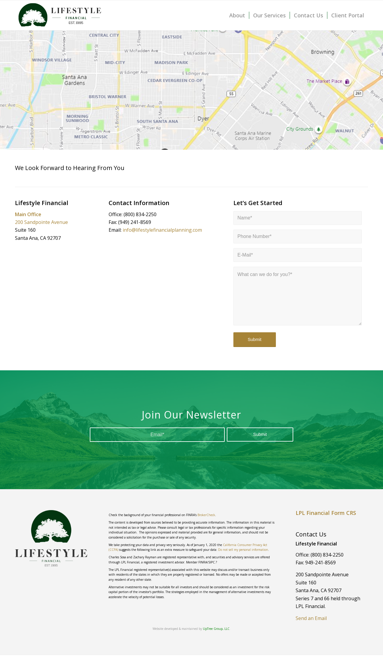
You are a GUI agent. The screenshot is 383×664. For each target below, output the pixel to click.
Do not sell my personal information (243, 550)
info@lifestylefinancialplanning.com (162, 230)
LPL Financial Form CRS (326, 512)
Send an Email (311, 618)
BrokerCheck (206, 515)
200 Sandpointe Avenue (41, 222)
